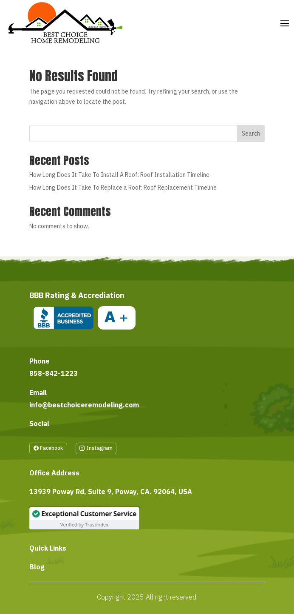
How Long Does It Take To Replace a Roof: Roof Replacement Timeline (123, 187)
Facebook (51, 448)
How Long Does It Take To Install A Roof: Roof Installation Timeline (119, 175)
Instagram (99, 448)
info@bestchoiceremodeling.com (84, 405)
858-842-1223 (53, 373)
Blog (37, 567)
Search (251, 133)
